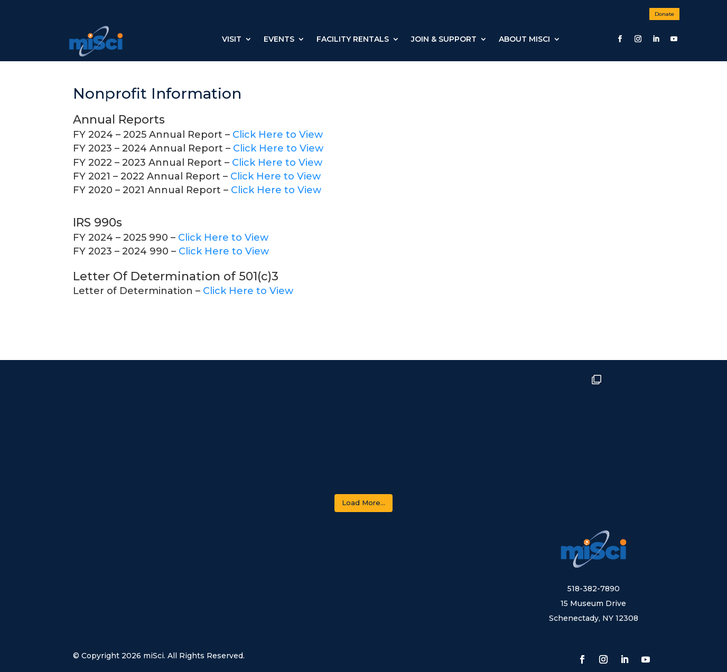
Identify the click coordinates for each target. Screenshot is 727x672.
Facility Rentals (352, 39)
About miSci (524, 39)
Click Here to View (277, 134)
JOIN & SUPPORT (444, 39)
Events (279, 39)
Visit (231, 39)
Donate (664, 14)
